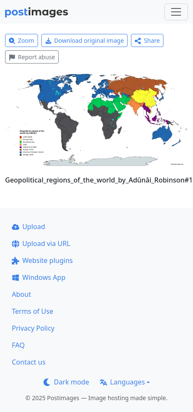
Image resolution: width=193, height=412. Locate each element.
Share (147, 40)
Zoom (21, 40)
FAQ (18, 345)
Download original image (84, 40)
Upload (28, 226)
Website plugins (42, 260)
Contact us (29, 362)
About (21, 294)
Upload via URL (41, 243)
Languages (122, 382)
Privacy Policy (33, 328)
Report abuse (32, 57)
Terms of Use (32, 311)
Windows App (38, 277)
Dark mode (66, 382)
